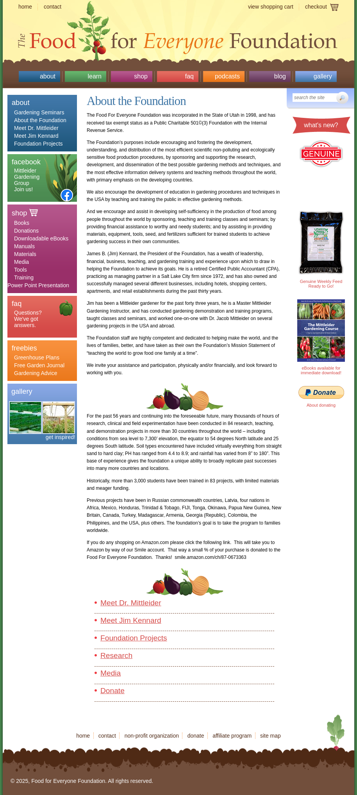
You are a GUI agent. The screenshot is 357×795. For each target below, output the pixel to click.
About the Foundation (40, 120)
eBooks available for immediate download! (321, 370)
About (47, 76)
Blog (280, 76)
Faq (189, 76)
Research (116, 655)
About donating (321, 405)
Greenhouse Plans (36, 357)
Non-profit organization (152, 736)
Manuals (24, 246)
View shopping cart (270, 7)
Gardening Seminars (39, 112)
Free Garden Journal (39, 365)
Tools (20, 270)
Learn (94, 76)
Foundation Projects (38, 144)
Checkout (316, 7)
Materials (25, 254)
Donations (26, 231)
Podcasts (227, 76)
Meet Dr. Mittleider (36, 128)
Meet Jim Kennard (36, 136)
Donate (112, 691)
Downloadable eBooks (41, 238)
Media (21, 262)
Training (24, 277)
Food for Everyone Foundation (178, 39)
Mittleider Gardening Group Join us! (26, 179)
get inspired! (60, 437)
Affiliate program (232, 736)
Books (21, 223)
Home (25, 7)
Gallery (323, 76)
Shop (141, 76)
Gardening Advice (35, 373)
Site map (270, 736)
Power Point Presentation (38, 285)
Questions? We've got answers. (28, 318)
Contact (52, 7)
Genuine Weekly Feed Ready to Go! (321, 283)
